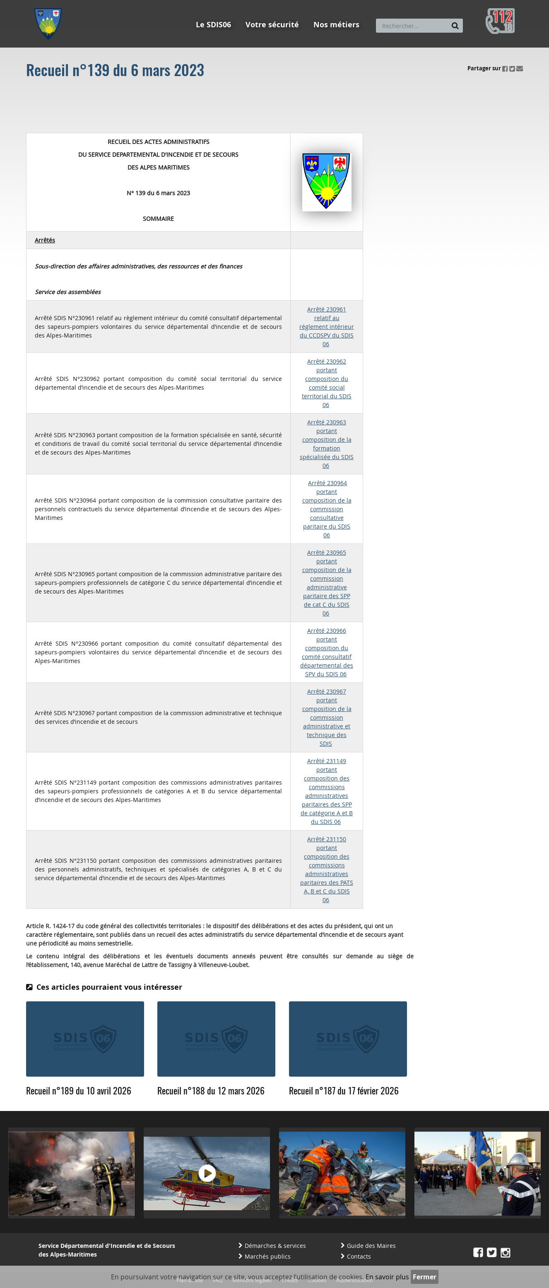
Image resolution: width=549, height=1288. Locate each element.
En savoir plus (387, 1276)
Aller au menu (50, 3)
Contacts (359, 1256)
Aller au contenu (95, 3)
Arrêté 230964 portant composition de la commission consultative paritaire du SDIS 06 (327, 509)
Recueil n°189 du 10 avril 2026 (78, 1091)
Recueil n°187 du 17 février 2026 (344, 1091)
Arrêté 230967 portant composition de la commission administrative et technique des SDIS (327, 717)
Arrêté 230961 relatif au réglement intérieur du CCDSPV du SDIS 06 (326, 326)
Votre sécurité (272, 24)
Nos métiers (336, 24)
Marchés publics (268, 1256)
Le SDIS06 (213, 24)
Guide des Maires (371, 1246)
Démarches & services (275, 1246)
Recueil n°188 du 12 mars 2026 (211, 1091)
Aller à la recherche (146, 3)
